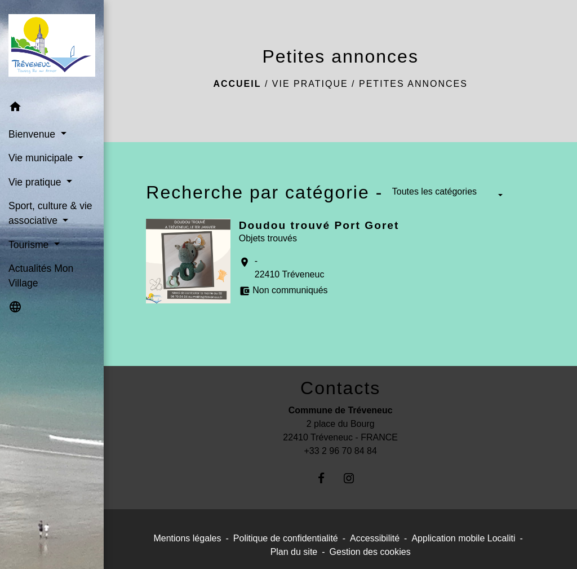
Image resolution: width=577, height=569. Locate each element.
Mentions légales (187, 538)
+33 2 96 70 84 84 (340, 451)
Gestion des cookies (370, 552)
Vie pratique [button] (36, 182)
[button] (51, 108)
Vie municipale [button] (42, 158)
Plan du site (294, 552)
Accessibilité (375, 538)
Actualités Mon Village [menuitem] (40, 276)
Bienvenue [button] (33, 134)
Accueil (237, 84)
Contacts (340, 388)
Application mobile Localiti (463, 538)
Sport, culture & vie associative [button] (50, 213)
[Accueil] (51, 47)
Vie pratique (310, 84)
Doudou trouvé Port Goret (319, 225)
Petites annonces (413, 84)
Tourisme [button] (29, 244)
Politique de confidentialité (285, 538)
